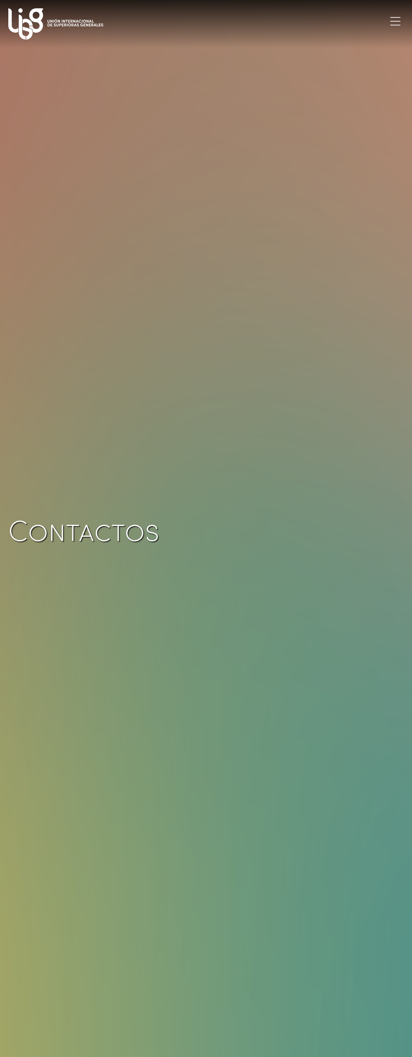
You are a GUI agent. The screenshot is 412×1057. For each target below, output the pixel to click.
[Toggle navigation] (395, 21)
